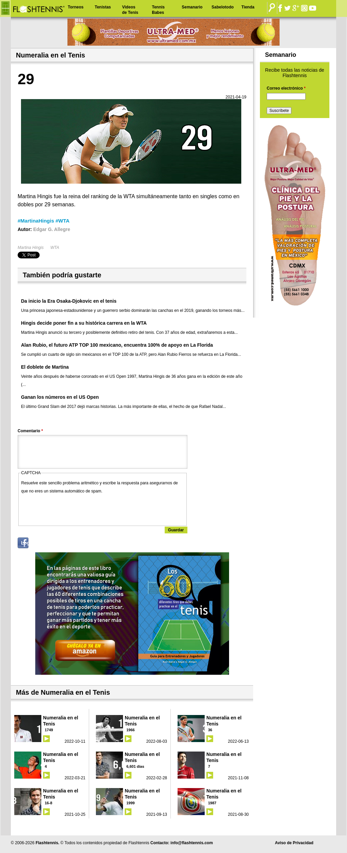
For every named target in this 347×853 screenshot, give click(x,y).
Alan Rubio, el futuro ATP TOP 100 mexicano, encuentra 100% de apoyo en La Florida (117, 345)
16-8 (48, 803)
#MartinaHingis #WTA (43, 221)
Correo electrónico (286, 88)
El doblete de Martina (45, 367)
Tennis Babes (158, 10)
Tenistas (103, 7)
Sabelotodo (222, 7)
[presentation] (72, 508)
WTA (54, 247)
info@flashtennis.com (191, 842)
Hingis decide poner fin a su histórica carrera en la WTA (84, 323)
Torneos (75, 7)
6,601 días (135, 766)
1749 (49, 730)
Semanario (192, 7)
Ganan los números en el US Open (60, 397)
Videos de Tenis (130, 10)
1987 (212, 803)
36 (210, 730)
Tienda (247, 7)
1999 (130, 803)
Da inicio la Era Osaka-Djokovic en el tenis (69, 301)
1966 (130, 730)
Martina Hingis (31, 247)
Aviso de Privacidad (294, 842)
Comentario (30, 431)
